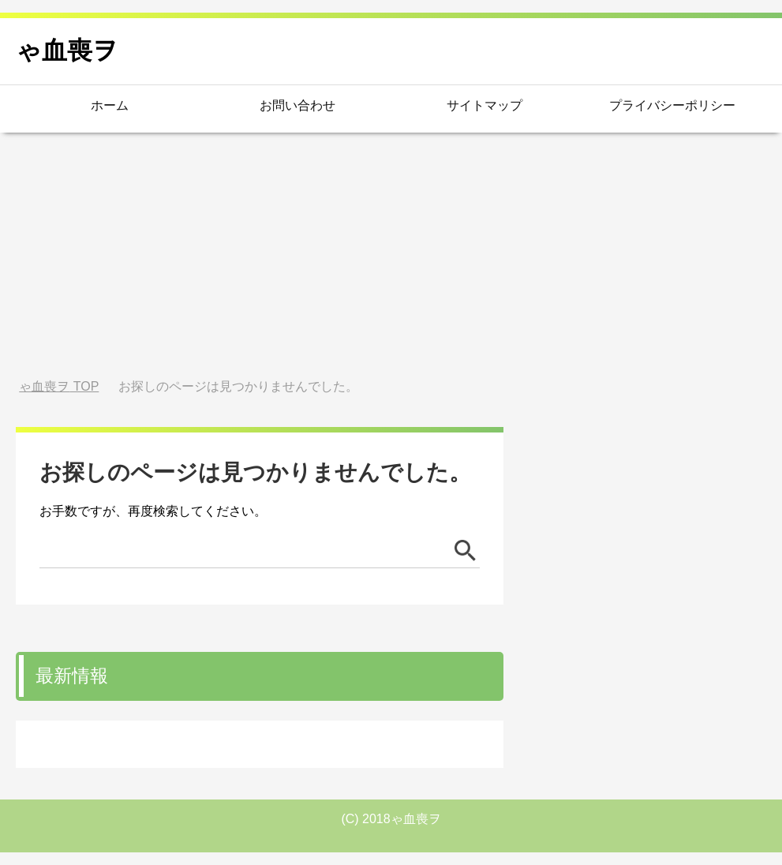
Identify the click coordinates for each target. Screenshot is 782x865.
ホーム (110, 105)
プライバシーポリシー (672, 105)
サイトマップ (484, 105)
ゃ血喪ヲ (67, 50)
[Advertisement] (391, 255)
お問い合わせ (297, 105)
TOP (59, 386)
